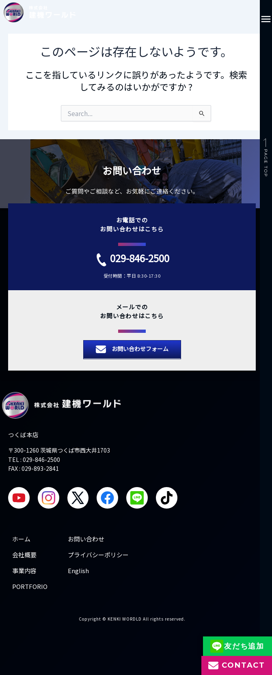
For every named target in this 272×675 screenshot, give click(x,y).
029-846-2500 (139, 258)
